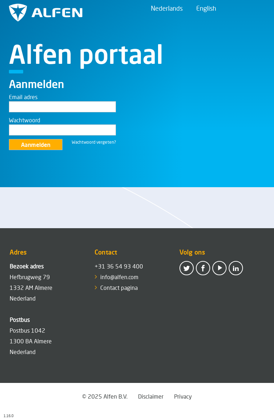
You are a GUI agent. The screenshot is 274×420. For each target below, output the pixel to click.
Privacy (183, 396)
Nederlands (167, 8)
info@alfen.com (119, 276)
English (206, 8)
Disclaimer (150, 396)
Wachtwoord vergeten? (94, 142)
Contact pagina (119, 287)
